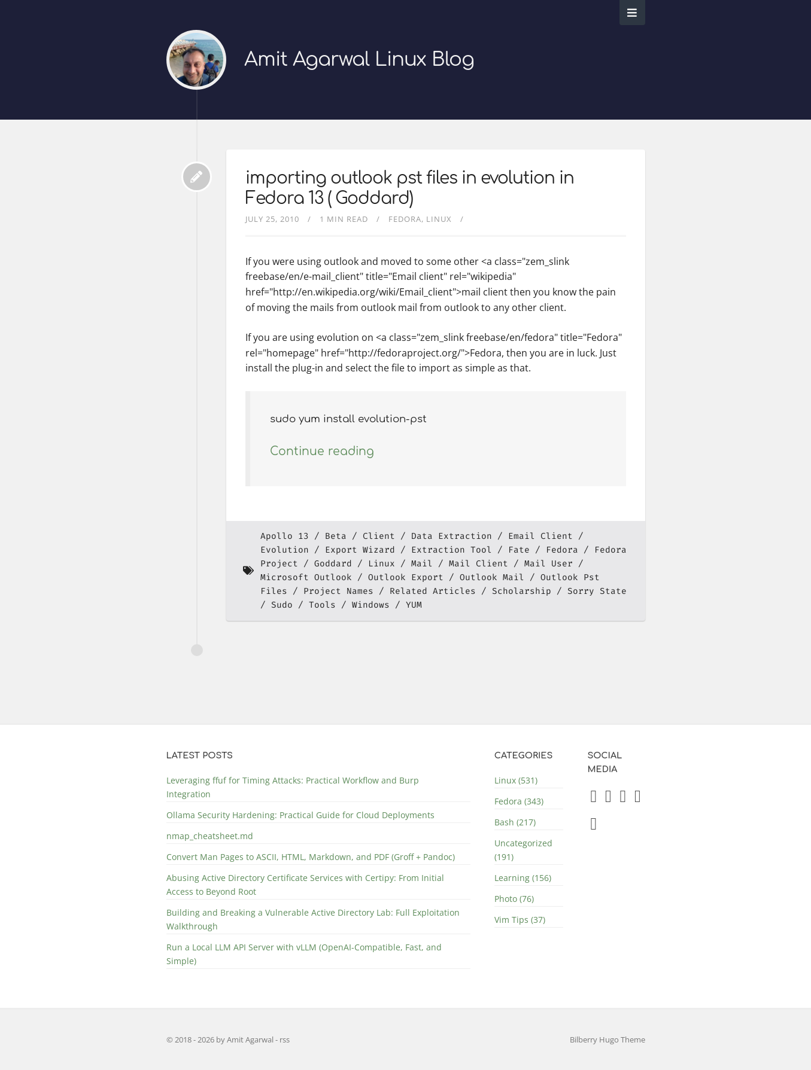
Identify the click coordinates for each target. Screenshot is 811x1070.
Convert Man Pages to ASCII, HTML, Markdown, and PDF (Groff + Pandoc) (310, 856)
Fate (519, 550)
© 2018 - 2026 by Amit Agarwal (220, 1039)
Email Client (540, 536)
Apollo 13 (284, 536)
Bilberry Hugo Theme (607, 1039)
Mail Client (478, 563)
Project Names (338, 591)
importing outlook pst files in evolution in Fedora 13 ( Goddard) (409, 188)
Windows (371, 605)
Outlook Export (406, 577)
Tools (322, 605)
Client (379, 536)
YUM (414, 605)
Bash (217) (515, 822)
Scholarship (521, 591)
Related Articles (433, 591)
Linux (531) (515, 780)
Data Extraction (451, 536)
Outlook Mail (492, 577)
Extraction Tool (451, 550)
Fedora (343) (518, 801)
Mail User (548, 563)
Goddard (333, 563)
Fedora (404, 219)
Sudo (282, 605)
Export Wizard (360, 550)
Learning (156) (522, 877)
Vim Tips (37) (519, 919)
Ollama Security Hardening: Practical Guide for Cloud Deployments (300, 815)
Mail (422, 563)
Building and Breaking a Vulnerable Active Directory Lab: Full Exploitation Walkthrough (313, 919)
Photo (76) (514, 898)
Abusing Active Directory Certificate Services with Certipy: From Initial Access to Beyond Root (305, 884)
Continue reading (322, 451)
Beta (336, 536)
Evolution (284, 550)
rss (285, 1039)
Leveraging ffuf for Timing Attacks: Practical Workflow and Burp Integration (292, 787)
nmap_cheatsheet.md (209, 836)
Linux (439, 219)
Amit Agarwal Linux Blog (359, 59)
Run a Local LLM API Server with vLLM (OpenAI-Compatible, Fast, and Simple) (304, 954)
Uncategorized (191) (523, 849)
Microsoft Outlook (306, 577)
